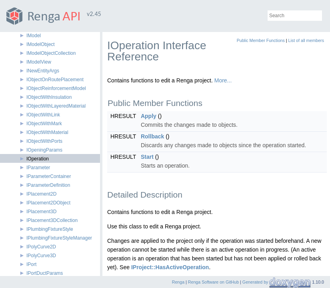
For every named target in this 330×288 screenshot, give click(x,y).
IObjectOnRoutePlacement (55, 79)
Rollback (152, 136)
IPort (31, 264)
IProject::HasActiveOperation (170, 267)
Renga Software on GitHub (213, 282)
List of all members (306, 40)
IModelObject (40, 44)
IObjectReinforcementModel (56, 88)
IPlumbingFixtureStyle (49, 229)
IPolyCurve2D (41, 247)
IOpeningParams (44, 150)
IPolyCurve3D (41, 255)
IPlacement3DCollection (52, 220)
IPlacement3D (41, 211)
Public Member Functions (261, 40)
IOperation (37, 159)
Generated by (256, 282)
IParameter (38, 167)
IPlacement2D (41, 194)
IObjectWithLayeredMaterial (56, 106)
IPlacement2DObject (48, 203)
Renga (178, 282)
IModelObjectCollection (51, 53)
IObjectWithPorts (44, 141)
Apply (148, 116)
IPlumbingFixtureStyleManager (59, 238)
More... (223, 80)
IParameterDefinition (48, 185)
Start (147, 157)
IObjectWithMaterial (47, 132)
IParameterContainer (48, 176)
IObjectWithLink (43, 115)
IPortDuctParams (44, 273)
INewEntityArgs (42, 71)
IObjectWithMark (44, 123)
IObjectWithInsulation (49, 97)
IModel (33, 35)
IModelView (38, 62)
